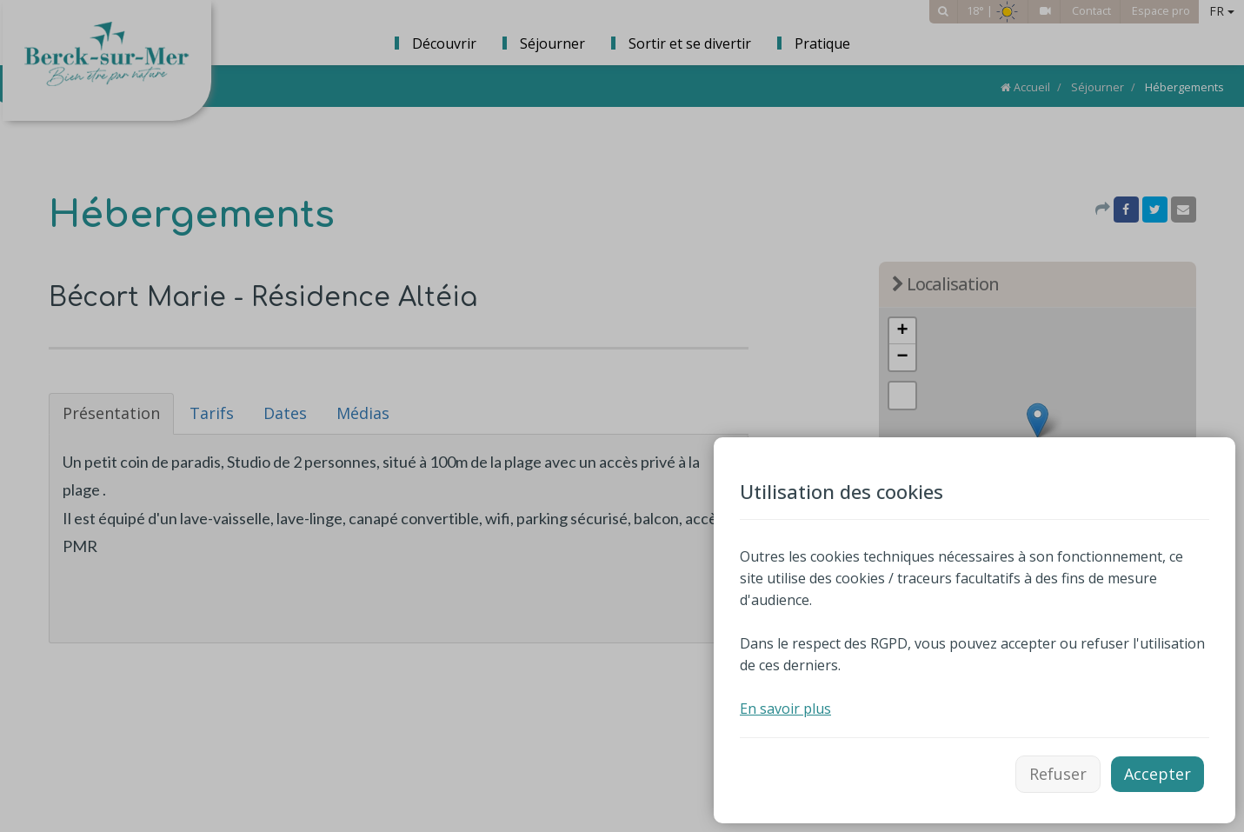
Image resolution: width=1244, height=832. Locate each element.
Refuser (1058, 773)
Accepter (1157, 773)
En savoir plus (785, 708)
